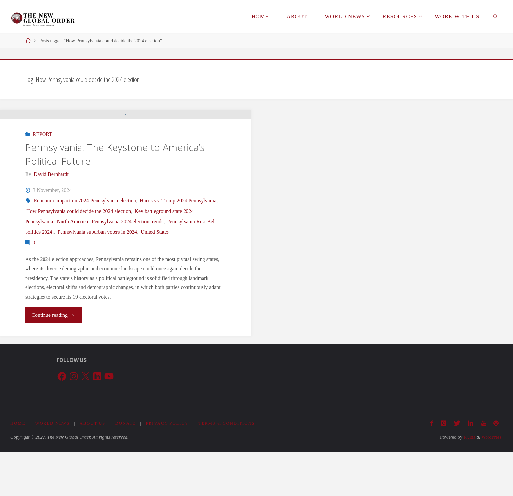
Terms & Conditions (227, 467)
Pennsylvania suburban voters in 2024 (97, 276)
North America (72, 265)
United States (155, 276)
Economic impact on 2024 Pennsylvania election (85, 245)
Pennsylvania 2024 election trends (127, 265)
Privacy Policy (167, 467)
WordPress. (492, 481)
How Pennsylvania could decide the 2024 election (78, 255)
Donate (126, 467)
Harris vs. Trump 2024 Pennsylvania (178, 245)
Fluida (468, 481)
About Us (93, 467)
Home (18, 467)
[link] (495, 16)
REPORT (42, 178)
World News (52, 467)
